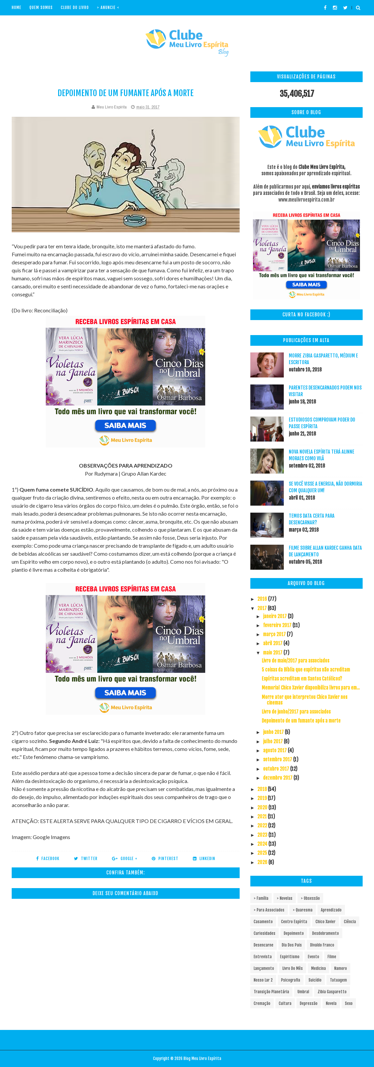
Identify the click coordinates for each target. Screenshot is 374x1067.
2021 (262, 816)
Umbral (303, 991)
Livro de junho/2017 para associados (296, 712)
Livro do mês (292, 968)
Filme (332, 956)
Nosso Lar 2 (263, 980)
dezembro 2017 (278, 778)
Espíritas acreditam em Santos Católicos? (302, 679)
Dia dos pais (292, 945)
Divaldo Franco (322, 945)
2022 (262, 825)
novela (331, 1003)
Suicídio (315, 980)
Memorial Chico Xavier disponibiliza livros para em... (311, 688)
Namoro (340, 968)
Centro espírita (294, 921)
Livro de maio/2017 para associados (295, 660)
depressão (309, 1003)
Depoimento (294, 933)
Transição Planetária (271, 991)
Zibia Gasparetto (332, 991)
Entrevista (263, 956)
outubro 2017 (276, 769)
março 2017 (275, 634)
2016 (262, 599)
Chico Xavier (326, 921)
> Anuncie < (108, 7)
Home (16, 7)
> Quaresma (303, 909)
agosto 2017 (275, 750)
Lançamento (264, 968)
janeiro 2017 (275, 616)
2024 (262, 844)
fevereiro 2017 (277, 625)
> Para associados (269, 909)
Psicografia (290, 980)
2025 (262, 853)
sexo (349, 1003)
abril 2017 (273, 643)
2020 (262, 807)
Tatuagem (338, 980)
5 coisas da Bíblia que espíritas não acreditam (306, 670)
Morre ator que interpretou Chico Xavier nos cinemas (304, 700)
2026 (262, 862)
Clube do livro (75, 7)
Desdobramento (325, 933)
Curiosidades (264, 933)
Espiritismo (289, 956)
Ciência (350, 921)
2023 (262, 835)
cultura (285, 1003)
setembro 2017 (278, 759)
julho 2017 (273, 741)
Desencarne (263, 945)
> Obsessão (310, 898)
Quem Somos (41, 7)
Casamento (263, 921)
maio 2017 (273, 652)
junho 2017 (274, 732)
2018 (262, 789)
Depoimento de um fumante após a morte (301, 721)
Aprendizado (331, 909)
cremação (262, 1003)
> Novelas (284, 898)
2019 (262, 798)
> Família (261, 898)
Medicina (318, 968)
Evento (313, 956)
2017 (262, 608)
